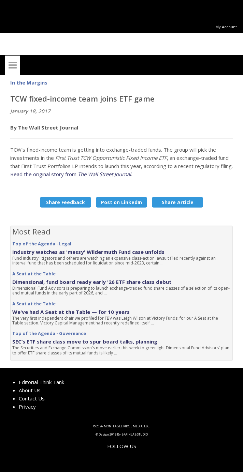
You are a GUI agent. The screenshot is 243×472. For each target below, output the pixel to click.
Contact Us (32, 398)
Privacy (27, 406)
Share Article (178, 202)
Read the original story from (70, 174)
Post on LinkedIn (121, 202)
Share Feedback (65, 202)
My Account (226, 26)
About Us (30, 390)
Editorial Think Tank (41, 382)
